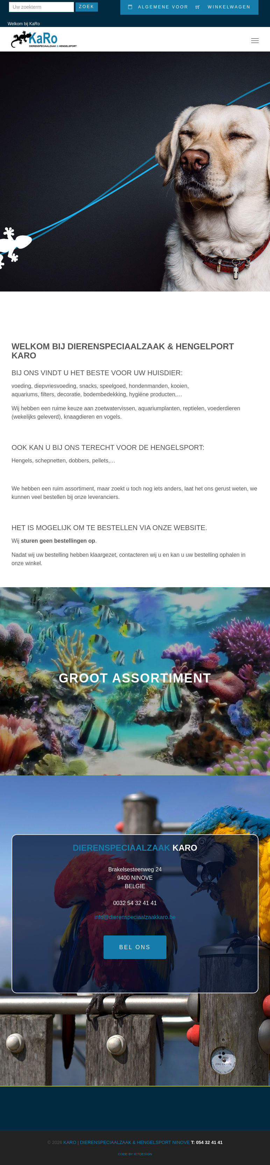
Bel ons (135, 947)
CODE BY (126, 1154)
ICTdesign (143, 1154)
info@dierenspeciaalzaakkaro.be (135, 917)
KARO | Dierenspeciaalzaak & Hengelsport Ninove (142, 1142)
